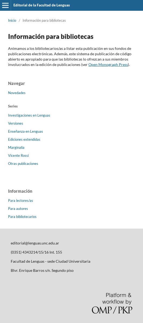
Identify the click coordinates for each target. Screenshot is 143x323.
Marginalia (16, 147)
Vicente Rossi (18, 155)
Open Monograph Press (108, 64)
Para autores (18, 208)
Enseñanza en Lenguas (25, 131)
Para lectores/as (20, 200)
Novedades (17, 93)
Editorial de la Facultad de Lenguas (41, 5)
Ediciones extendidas (24, 139)
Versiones (15, 123)
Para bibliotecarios (22, 216)
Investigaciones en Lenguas (29, 115)
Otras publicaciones (23, 163)
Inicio (12, 20)
